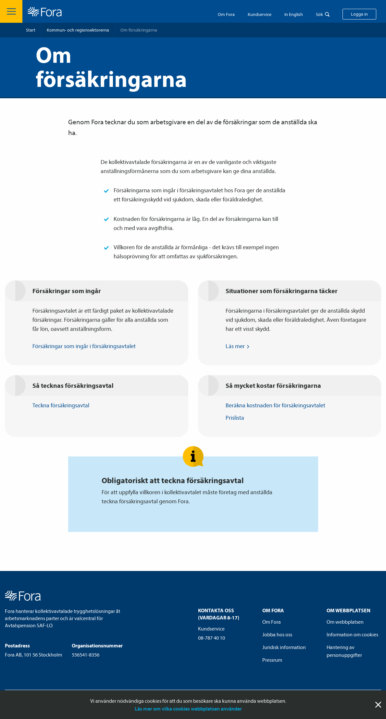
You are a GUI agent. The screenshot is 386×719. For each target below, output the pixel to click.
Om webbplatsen (345, 621)
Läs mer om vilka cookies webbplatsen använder (188, 708)
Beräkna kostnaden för (278, 405)
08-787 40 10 (211, 637)
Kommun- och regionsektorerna (78, 30)
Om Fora (226, 14)
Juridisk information (284, 647)
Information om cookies (352, 634)
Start (30, 30)
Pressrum (272, 660)
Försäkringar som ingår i (87, 346)
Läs (238, 346)
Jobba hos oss (277, 634)
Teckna (63, 405)
